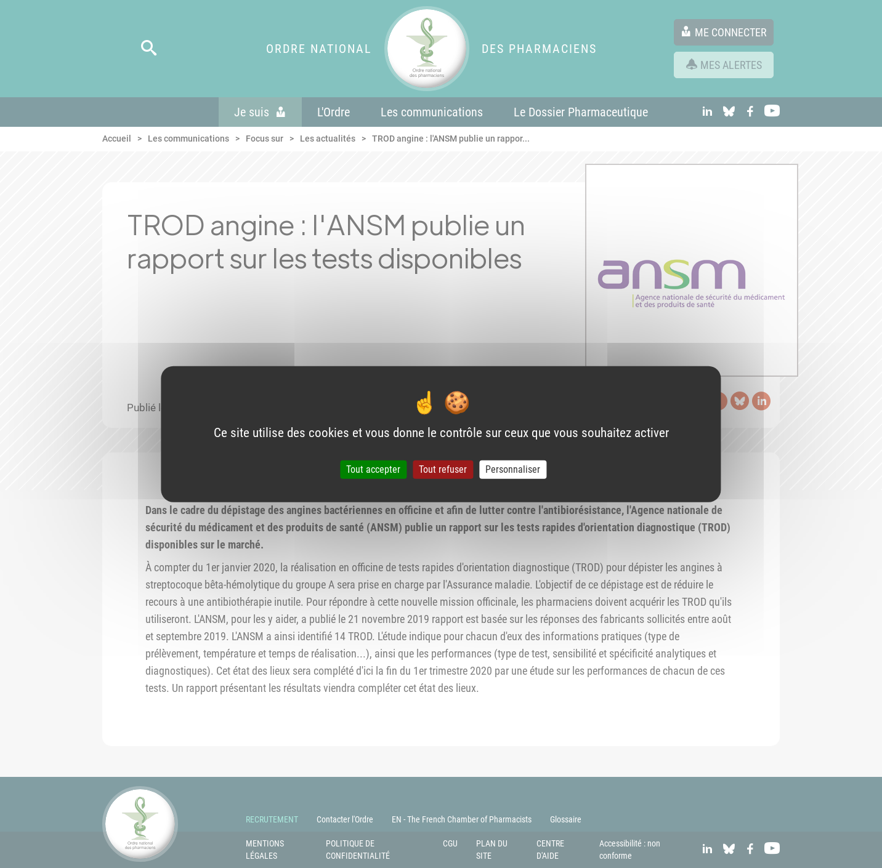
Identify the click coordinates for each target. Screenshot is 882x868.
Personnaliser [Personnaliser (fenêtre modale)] (512, 469)
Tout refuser (443, 469)
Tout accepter (373, 469)
